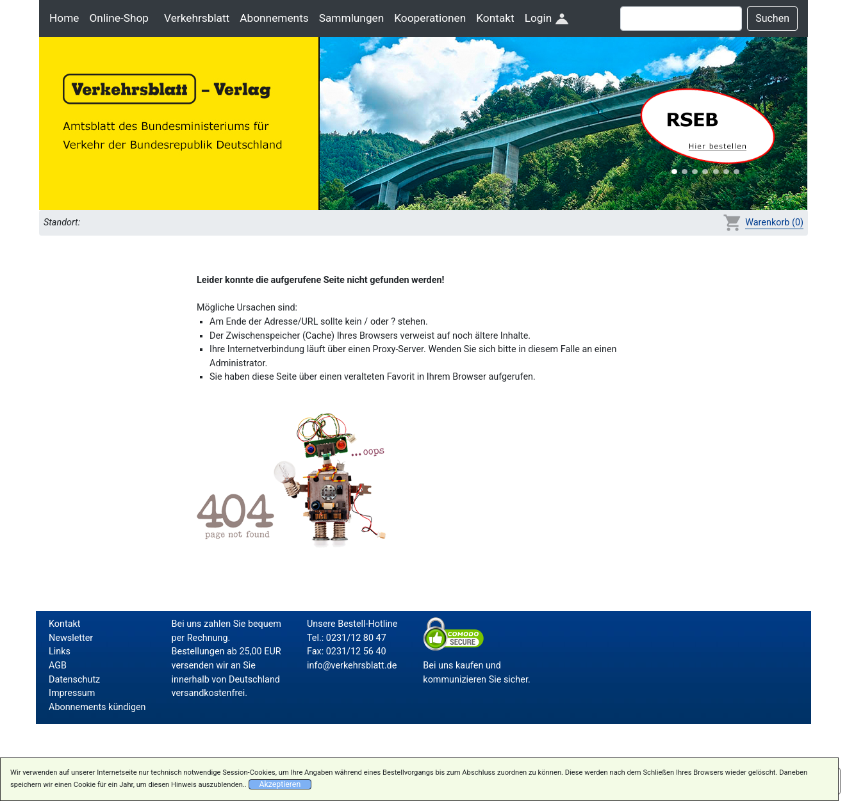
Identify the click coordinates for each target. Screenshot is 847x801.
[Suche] (681, 18)
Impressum (72, 693)
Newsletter (71, 638)
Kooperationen (430, 18)
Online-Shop (119, 18)
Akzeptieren (280, 784)
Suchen (772, 18)
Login (547, 18)
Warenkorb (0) (774, 222)
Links (59, 651)
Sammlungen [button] (351, 18)
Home (64, 18)
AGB (58, 665)
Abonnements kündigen (97, 707)
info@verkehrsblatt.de (352, 665)
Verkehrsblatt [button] (196, 18)
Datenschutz (74, 679)
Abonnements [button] (274, 18)
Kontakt (495, 18)
